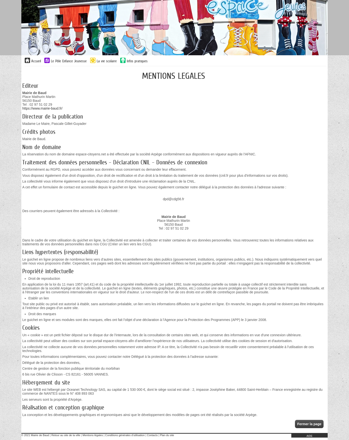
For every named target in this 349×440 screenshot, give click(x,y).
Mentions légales (93, 435)
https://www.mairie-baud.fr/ (42, 108)
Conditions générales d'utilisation (125, 435)
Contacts (152, 435)
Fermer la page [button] (309, 424)
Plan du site (167, 435)
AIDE (310, 435)
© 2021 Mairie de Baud (35, 435)
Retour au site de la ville (65, 435)
